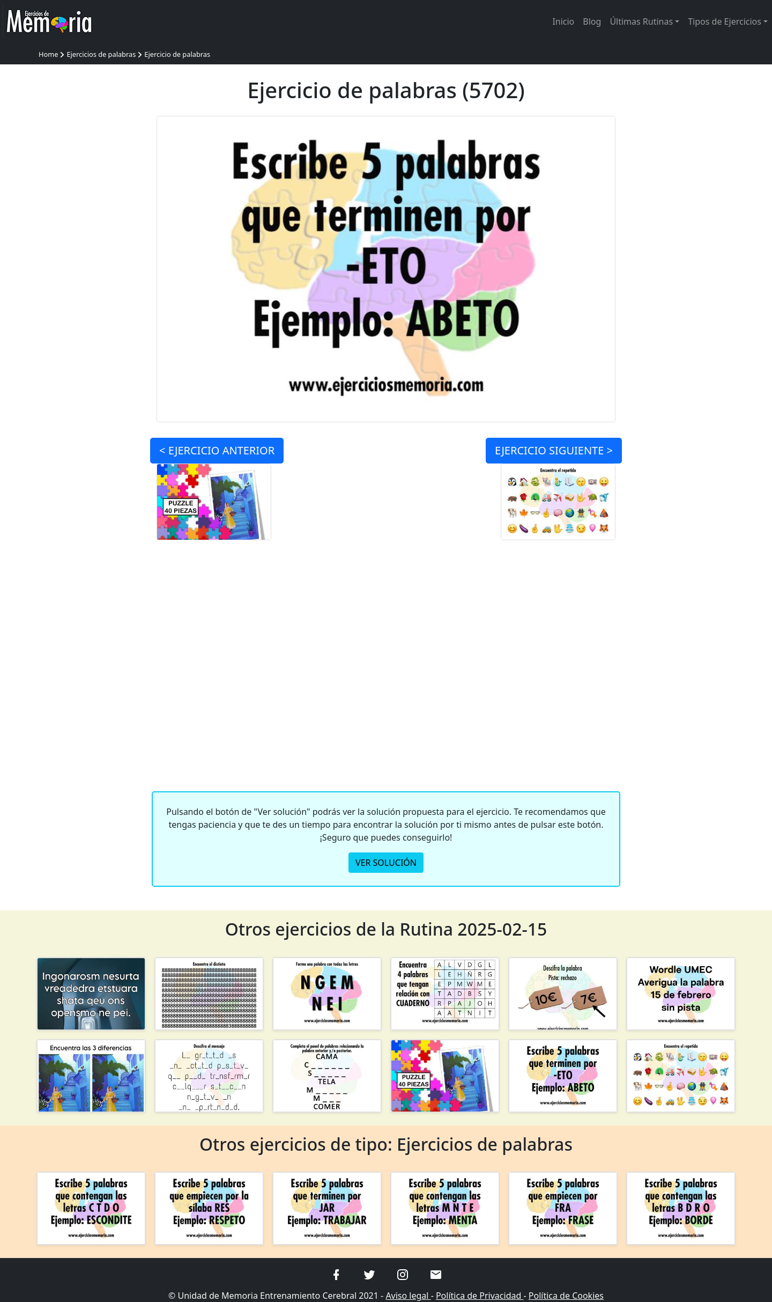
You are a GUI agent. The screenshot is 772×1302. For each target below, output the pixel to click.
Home (48, 54)
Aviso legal (407, 1295)
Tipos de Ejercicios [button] (724, 21)
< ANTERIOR (216, 451)
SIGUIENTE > (554, 451)
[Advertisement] (91, 277)
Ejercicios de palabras (101, 54)
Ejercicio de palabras (177, 54)
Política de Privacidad (480, 1295)
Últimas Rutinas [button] (641, 21)
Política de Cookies (566, 1295)
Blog (592, 21)
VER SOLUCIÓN (386, 863)
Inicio (563, 21)
